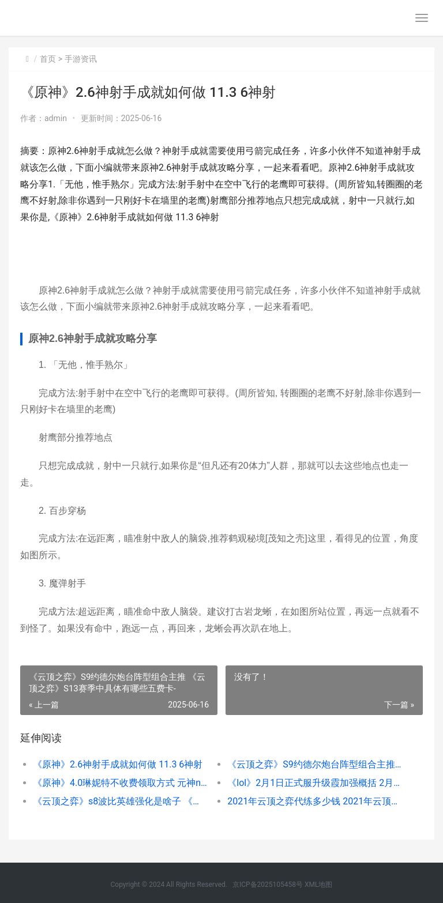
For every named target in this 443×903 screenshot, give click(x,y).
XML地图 (318, 885)
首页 (48, 58)
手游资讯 (81, 58)
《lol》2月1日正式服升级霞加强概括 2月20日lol (315, 782)
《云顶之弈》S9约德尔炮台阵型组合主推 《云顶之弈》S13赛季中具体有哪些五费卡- (315, 764)
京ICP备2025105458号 (267, 885)
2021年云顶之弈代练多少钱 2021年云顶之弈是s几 (315, 801)
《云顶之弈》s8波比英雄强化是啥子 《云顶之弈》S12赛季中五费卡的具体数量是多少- (120, 801)
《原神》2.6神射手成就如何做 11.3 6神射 (117, 764)
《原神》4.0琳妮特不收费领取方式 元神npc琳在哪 (120, 782)
